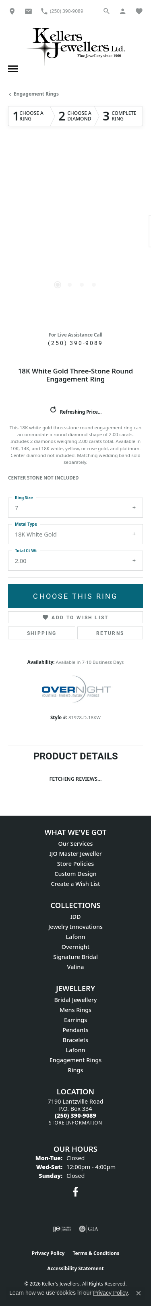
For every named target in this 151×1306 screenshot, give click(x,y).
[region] (75, 235)
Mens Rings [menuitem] (75, 1010)
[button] (107, 11)
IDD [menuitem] (75, 916)
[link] (12, 11)
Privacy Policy (48, 1253)
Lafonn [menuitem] (75, 937)
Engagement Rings (36, 93)
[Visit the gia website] (88, 1229)
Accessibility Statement (75, 1268)
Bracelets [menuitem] (75, 1040)
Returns (110, 633)
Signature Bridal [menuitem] (75, 957)
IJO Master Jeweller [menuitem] (75, 853)
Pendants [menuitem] (75, 1030)
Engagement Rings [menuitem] (75, 1060)
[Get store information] (75, 1122)
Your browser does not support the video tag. (75, 198)
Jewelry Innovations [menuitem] (75, 927)
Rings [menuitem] (75, 1070)
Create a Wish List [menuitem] (75, 884)
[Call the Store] (75, 1115)
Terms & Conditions (95, 1253)
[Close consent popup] (138, 1293)
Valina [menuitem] (75, 967)
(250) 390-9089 (75, 343)
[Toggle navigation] (12, 68)
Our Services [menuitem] (75, 843)
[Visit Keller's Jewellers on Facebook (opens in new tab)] (75, 1192)
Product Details (75, 755)
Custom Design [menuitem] (75, 873)
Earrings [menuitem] (75, 1020)
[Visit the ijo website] (62, 1229)
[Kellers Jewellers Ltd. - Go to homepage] (75, 46)
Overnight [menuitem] (76, 947)
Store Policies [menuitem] (75, 863)
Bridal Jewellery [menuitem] (75, 1000)
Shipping (42, 633)
